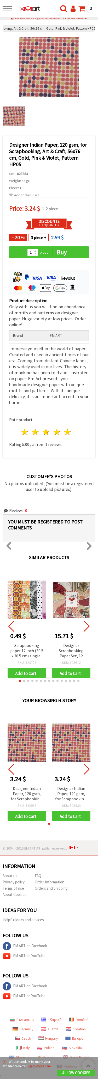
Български (22, 1019)
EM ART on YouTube (24, 956)
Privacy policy (14, 882)
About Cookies (14, 894)
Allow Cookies (76, 1072)
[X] (5, 1061)
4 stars (56, 432)
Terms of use (13, 888)
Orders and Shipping (51, 888)
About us (10, 875)
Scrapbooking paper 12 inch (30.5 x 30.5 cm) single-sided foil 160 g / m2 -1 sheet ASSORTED (26, 651)
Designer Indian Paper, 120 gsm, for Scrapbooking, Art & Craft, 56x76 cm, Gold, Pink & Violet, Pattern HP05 (27, 794)
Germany (23, 1029)
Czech (23, 1038)
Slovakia (72, 1047)
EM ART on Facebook (25, 946)
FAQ (38, 875)
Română (78, 1019)
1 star (25, 432)
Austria (50, 1029)
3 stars (46, 432)
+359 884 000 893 (74, 18)
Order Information (49, 882)
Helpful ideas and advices (23, 919)
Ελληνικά (51, 1019)
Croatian (76, 1029)
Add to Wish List (24, 195)
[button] (20, 681)
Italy (23, 1047)
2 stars (35, 432)
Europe (74, 1038)
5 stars (67, 432)
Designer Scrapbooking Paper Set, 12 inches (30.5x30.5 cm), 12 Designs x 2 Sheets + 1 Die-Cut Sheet (71, 651)
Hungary (48, 1038)
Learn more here (39, 1066)
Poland (46, 1047)
